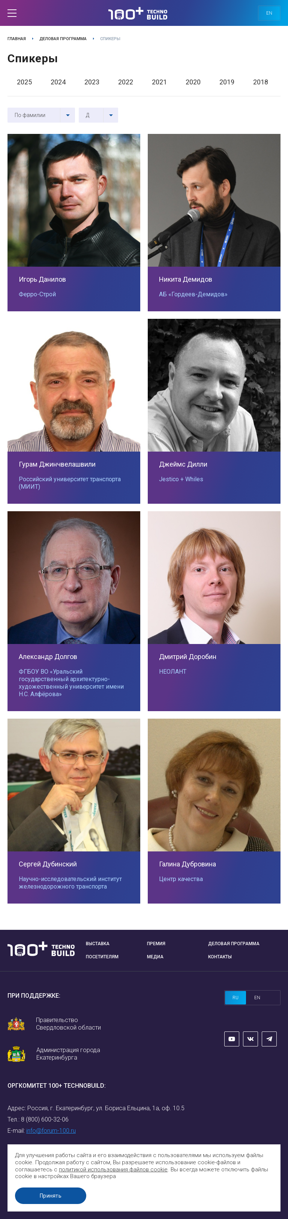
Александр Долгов (48, 657)
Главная (17, 38)
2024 (58, 82)
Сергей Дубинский (48, 864)
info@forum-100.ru (51, 1130)
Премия (156, 943)
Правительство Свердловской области (68, 1023)
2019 (226, 82)
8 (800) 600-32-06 (45, 1119)
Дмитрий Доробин (187, 657)
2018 (260, 82)
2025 (24, 82)
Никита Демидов (185, 279)
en (269, 13)
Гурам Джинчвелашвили (57, 464)
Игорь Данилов (42, 279)
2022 (125, 82)
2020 (193, 82)
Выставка (98, 943)
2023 (91, 82)
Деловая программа (63, 38)
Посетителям (102, 956)
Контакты (220, 956)
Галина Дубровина (187, 864)
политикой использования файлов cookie (113, 1169)
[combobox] (41, 115)
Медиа (155, 956)
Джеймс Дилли (183, 464)
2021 (159, 82)
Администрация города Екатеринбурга (68, 1053)
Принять (51, 1196)
